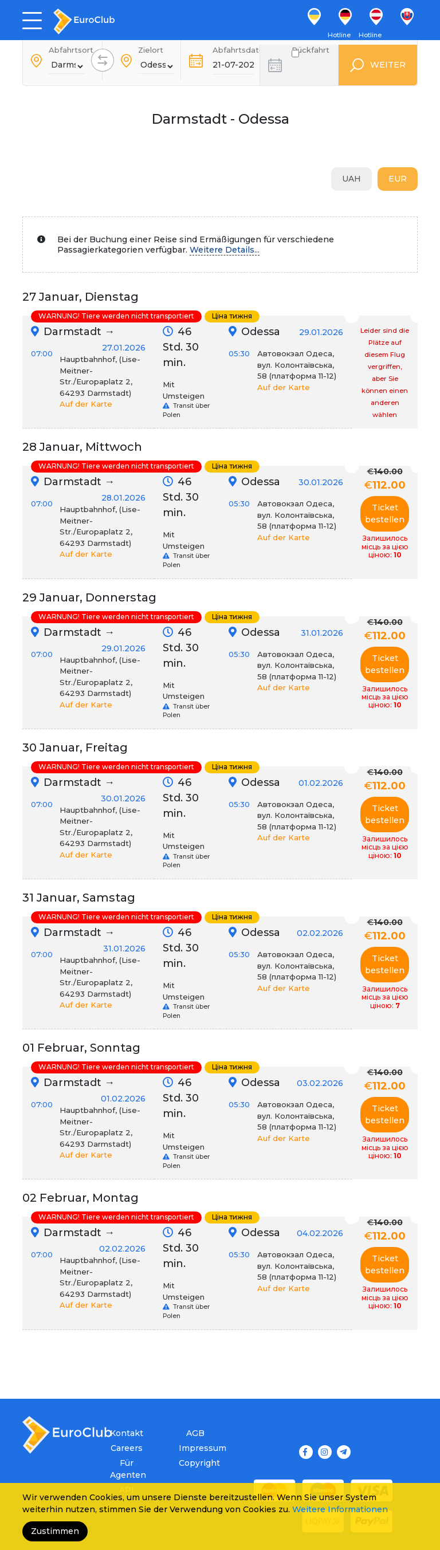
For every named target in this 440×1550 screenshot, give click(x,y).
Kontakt (126, 1433)
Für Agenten (126, 1469)
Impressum (195, 1448)
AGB (195, 1433)
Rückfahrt (310, 53)
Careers (127, 1448)
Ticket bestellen (384, 513)
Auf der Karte (86, 403)
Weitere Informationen (340, 1509)
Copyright (195, 1463)
